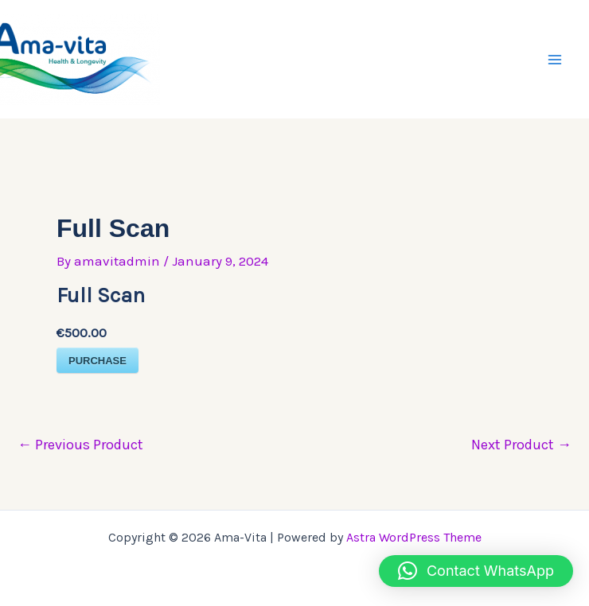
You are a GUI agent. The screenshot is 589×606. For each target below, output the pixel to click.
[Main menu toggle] (555, 59)
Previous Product (80, 444)
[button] (476, 571)
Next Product (521, 444)
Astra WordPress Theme (414, 537)
